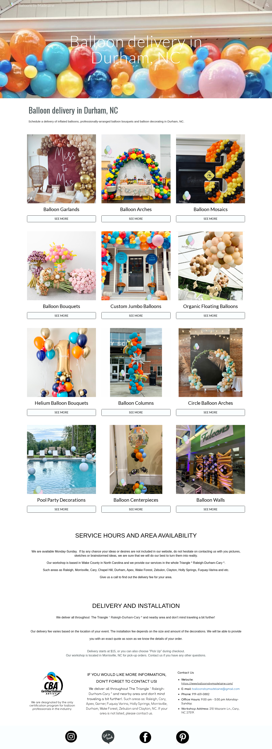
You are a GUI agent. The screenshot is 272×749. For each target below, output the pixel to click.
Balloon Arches (136, 209)
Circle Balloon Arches (210, 403)
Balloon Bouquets (61, 306)
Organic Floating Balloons (210, 306)
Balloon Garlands (61, 209)
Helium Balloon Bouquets (61, 403)
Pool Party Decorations (61, 500)
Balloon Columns (136, 403)
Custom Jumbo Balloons (135, 306)
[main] (136, 49)
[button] (267, 5)
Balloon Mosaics (211, 209)
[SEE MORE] (61, 218)
